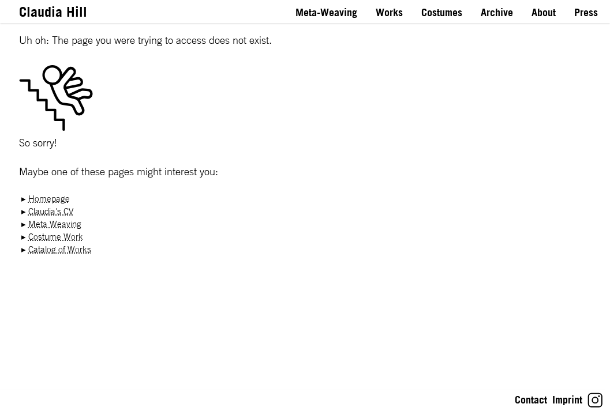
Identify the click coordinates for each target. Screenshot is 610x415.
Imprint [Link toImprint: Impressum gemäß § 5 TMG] (567, 399)
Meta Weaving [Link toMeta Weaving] (54, 223)
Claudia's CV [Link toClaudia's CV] (50, 211)
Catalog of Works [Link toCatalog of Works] (59, 249)
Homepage (49, 198)
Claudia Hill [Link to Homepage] (53, 11)
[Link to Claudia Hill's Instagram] (595, 404)
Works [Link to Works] (389, 12)
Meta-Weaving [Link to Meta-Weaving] (326, 12)
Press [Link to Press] (586, 12)
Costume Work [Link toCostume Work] (55, 236)
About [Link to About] (544, 12)
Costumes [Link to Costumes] (441, 12)
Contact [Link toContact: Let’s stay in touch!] (531, 399)
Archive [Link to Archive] (497, 12)
